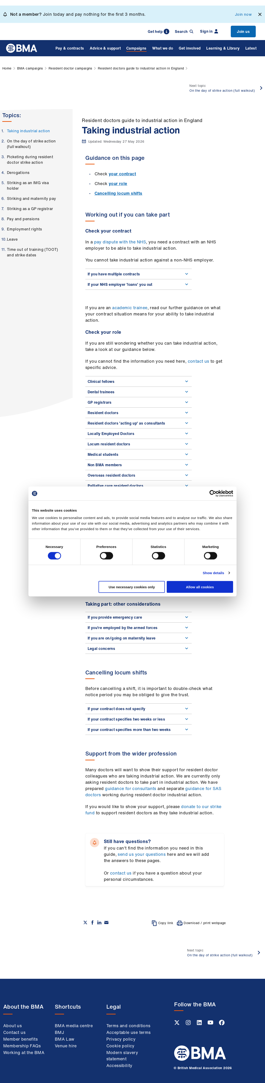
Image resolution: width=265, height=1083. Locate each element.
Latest (250, 48)
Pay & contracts (69, 48)
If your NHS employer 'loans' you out (138, 284)
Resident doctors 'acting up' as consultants (138, 423)
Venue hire (66, 1046)
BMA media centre (74, 1026)
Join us (243, 31)
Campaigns (136, 48)
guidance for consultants (130, 788)
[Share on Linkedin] (99, 922)
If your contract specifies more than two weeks (138, 729)
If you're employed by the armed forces (138, 627)
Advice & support (105, 48)
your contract (122, 174)
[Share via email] (106, 922)
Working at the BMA (23, 1052)
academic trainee (129, 308)
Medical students (138, 454)
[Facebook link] (222, 1024)
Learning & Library (223, 48)
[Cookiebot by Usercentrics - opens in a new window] (213, 493)
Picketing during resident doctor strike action (30, 159)
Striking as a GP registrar (30, 208)
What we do (162, 48)
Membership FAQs (22, 1046)
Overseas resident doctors (138, 475)
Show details (213, 573)
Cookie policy (120, 1046)
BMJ (59, 1032)
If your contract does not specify (138, 709)
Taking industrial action (28, 131)
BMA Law (64, 1039)
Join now (243, 14)
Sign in (209, 31)
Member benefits (20, 1039)
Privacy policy (121, 1039)
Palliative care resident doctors (138, 485)
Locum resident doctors (138, 444)
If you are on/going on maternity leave (138, 638)
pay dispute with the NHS (120, 242)
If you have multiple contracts (138, 274)
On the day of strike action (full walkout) (31, 143)
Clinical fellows (138, 381)
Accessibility (119, 1065)
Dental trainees (138, 392)
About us (12, 1026)
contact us (198, 361)
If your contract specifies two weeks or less (138, 719)
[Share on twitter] (85, 922)
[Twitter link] (177, 1024)
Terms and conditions (128, 1026)
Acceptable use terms (128, 1032)
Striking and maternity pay (31, 198)
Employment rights (24, 229)
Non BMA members (138, 465)
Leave (12, 239)
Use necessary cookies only (132, 587)
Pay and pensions (23, 219)
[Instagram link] (188, 1024)
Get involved (190, 48)
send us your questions (142, 854)
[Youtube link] (211, 1024)
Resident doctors (138, 413)
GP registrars (138, 402)
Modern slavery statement (122, 1055)
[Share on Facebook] (92, 922)
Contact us (14, 1032)
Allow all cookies (200, 587)
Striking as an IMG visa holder (28, 185)
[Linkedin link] (200, 1024)
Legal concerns (138, 648)
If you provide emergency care (138, 617)
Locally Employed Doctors (138, 433)
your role (118, 183)
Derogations (18, 172)
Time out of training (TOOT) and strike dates (32, 252)
